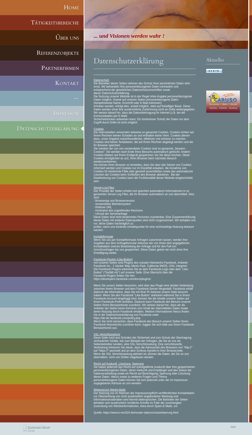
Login (233, 426)
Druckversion (32, 427)
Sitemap (46, 427)
